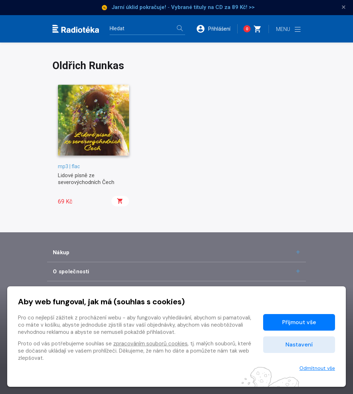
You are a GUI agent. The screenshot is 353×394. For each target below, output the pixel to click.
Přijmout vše (299, 322)
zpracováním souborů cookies (150, 343)
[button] (217, 28)
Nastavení (299, 344)
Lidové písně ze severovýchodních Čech (86, 178)
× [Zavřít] (343, 7)
